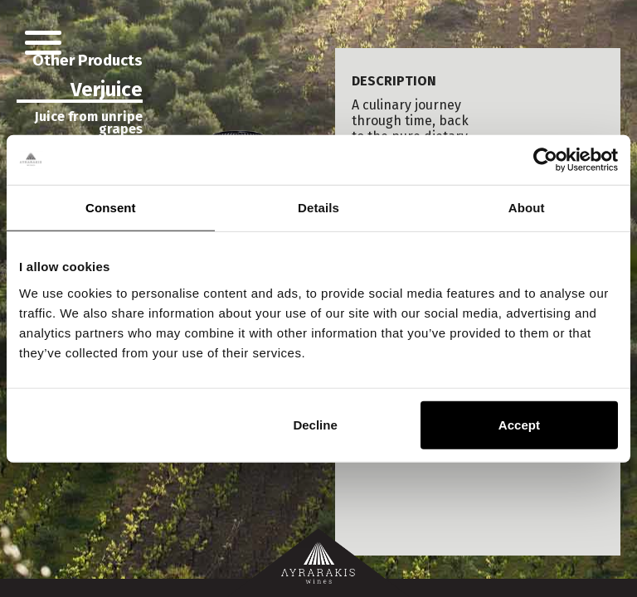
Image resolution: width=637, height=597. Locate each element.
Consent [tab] (110, 208)
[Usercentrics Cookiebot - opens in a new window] (545, 160)
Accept (519, 424)
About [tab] (526, 208)
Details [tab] (318, 208)
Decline (315, 424)
